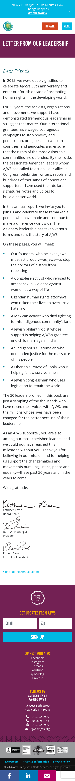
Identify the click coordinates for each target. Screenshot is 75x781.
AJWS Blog (37, 674)
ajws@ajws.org (40, 729)
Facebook (37, 658)
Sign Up (37, 637)
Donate (50, 26)
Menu (67, 26)
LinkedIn (37, 678)
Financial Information (36, 761)
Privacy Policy (61, 761)
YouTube (37, 670)
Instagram (37, 662)
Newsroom (12, 761)
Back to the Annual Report (21, 572)
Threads (37, 666)
